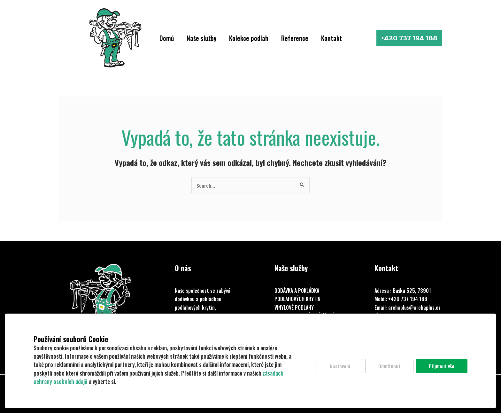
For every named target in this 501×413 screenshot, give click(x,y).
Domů (166, 38)
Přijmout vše (441, 366)
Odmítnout (387, 366)
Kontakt (331, 38)
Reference (294, 38)
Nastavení (336, 366)
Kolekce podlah (248, 38)
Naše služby (201, 38)
